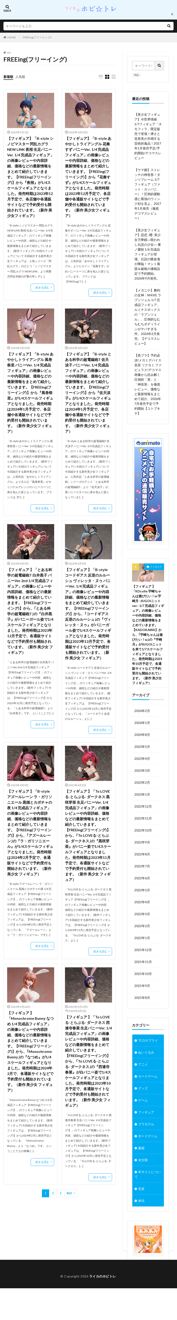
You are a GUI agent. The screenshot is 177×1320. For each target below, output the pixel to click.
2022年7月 (142, 882)
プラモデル (146, 1140)
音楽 (141, 1205)
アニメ (143, 1081)
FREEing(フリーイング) (37, 37)
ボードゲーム (147, 1152)
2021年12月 (143, 966)
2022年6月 (142, 894)
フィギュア (156, 566)
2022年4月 (142, 918)
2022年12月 (143, 822)
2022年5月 (142, 906)
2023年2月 (142, 798)
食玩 (141, 1217)
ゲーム (143, 1116)
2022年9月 (142, 858)
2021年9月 (142, 1002)
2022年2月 (142, 942)
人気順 (20, 77)
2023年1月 (142, 810)
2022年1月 (142, 954)
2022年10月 (143, 846)
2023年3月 (142, 787)
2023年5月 (142, 763)
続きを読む (42, 287)
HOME (11, 37)
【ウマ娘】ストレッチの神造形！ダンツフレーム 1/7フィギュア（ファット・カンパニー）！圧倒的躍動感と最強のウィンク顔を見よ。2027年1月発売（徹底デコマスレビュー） (147, 194)
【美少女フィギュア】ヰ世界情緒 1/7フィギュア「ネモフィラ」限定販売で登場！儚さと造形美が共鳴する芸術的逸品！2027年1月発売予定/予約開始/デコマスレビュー (148, 136)
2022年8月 (142, 870)
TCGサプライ (148, 1057)
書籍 (141, 1164)
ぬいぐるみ (146, 1069)
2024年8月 (142, 751)
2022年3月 (142, 930)
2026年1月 (142, 739)
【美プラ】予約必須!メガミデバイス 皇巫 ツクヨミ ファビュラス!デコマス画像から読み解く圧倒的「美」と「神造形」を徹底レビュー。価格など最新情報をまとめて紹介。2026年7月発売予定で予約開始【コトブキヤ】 (148, 384)
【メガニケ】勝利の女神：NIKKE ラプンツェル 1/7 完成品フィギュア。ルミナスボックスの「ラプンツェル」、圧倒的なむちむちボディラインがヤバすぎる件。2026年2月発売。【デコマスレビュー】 (147, 316)
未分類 (143, 1176)
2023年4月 (142, 775)
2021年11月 (143, 978)
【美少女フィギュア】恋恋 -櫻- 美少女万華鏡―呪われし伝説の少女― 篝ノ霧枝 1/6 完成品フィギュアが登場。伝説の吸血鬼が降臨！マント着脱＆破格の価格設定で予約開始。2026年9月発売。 (147, 254)
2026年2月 (142, 727)
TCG (136, 75)
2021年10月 (143, 990)
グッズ (143, 1104)
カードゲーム (147, 1092)
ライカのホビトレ (102, 1308)
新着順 (8, 77)
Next (69, 1193)
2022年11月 (143, 834)
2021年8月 (142, 1014)
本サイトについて (148, 1190)
